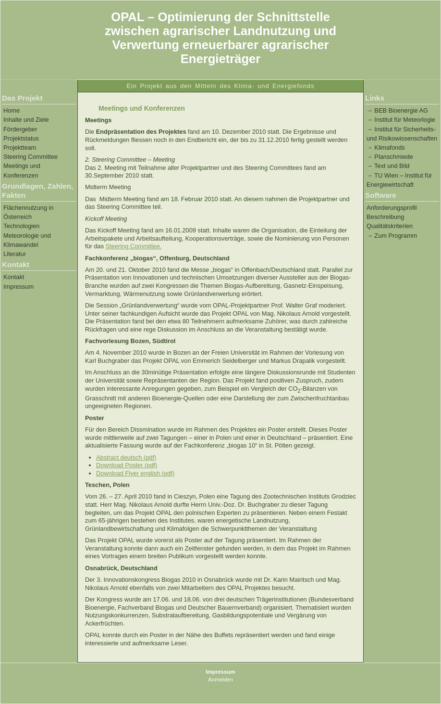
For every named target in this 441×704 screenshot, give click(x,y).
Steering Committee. (134, 246)
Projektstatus (21, 138)
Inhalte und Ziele (26, 119)
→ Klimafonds (386, 147)
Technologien (21, 226)
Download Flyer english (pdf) (135, 473)
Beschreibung (385, 216)
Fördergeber (20, 129)
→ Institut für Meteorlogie (401, 119)
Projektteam (19, 147)
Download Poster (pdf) (126, 465)
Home (11, 110)
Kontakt (13, 277)
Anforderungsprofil (392, 207)
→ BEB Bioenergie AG (397, 110)
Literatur (14, 253)
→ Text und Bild (388, 165)
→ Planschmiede (390, 156)
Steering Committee (30, 156)
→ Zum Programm (392, 235)
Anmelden (220, 679)
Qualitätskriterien (390, 226)
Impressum (18, 286)
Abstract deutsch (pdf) (126, 457)
